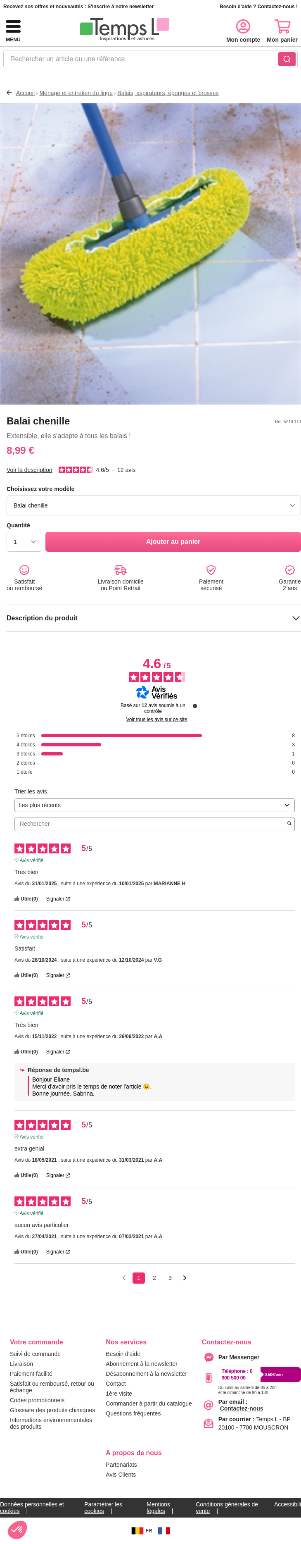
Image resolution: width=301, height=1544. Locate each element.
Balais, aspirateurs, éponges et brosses (167, 93)
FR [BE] (140, 1531)
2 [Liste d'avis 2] (154, 1278)
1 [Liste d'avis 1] (138, 1278)
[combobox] (150, 61)
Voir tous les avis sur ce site (156, 719)
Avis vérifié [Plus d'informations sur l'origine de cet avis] (32, 860)
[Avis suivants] (185, 1278)
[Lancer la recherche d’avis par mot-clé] (289, 824)
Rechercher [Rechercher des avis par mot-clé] (150, 824)
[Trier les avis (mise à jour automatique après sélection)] (154, 805)
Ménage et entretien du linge (75, 93)
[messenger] (244, 1357)
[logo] (124, 29)
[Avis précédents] (124, 1277)
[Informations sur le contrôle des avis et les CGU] (195, 706)
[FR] (164, 1531)
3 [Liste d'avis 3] (170, 1278)
